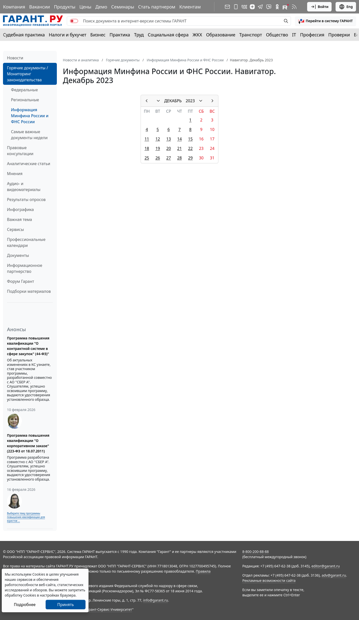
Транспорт (250, 35)
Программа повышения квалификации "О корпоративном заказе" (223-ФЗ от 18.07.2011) (28, 443)
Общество (277, 35)
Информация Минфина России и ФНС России (29, 115)
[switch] (74, 21)
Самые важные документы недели (29, 134)
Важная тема (19, 219)
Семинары (122, 7)
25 (147, 158)
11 (147, 139)
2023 (190, 100)
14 (179, 139)
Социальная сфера (168, 35)
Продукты (64, 7)
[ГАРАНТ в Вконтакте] (244, 7)
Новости (15, 58)
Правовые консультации (20, 150)
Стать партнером (156, 7)
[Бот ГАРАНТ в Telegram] (269, 7)
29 (190, 158)
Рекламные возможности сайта (269, 580)
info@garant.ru (155, 600)
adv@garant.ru (334, 575)
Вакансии (39, 7)
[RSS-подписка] (294, 7)
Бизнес (97, 35)
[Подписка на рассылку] (227, 7)
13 (168, 139)
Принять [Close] (65, 604)
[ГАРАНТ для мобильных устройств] (236, 7)
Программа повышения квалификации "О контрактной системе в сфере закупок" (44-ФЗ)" (28, 346)
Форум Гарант (20, 281)
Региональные (25, 100)
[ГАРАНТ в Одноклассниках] (277, 7)
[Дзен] (252, 6)
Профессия (312, 35)
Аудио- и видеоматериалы (23, 186)
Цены (85, 7)
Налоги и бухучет (68, 35)
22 (190, 148)
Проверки (339, 35)
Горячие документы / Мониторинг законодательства (27, 74)
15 (190, 139)
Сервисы (15, 229)
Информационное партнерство (24, 268)
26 (157, 158)
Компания (14, 7)
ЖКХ (197, 35)
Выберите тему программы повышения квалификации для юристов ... (26, 517)
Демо (101, 7)
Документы (18, 255)
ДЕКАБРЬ (173, 100)
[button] (325, 21)
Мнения (14, 173)
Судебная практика (24, 35)
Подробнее (24, 604)
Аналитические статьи (28, 163)
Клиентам (190, 7)
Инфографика (20, 209)
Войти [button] (319, 7)
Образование (220, 35)
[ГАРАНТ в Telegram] (260, 7)
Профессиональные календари (26, 242)
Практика (119, 35)
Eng (346, 7)
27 (168, 158)
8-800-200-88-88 (255, 551)
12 (157, 139)
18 (147, 148)
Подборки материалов (29, 291)
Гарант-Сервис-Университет (108, 609)
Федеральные (24, 90)
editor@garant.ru (325, 566)
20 (168, 148)
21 (179, 148)
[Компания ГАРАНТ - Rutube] (286, 7)
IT (294, 35)
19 (157, 148)
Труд (139, 35)
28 (179, 158)
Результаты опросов (26, 199)
